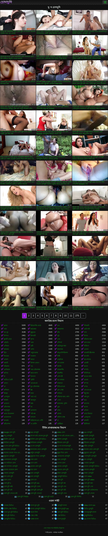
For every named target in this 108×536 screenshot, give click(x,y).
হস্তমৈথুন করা (61, 346)
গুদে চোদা (34, 463)
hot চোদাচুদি (35, 432)
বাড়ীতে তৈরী (8, 380)
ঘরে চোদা (34, 470)
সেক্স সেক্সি (34, 515)
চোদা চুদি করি (8, 486)
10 (65, 315)
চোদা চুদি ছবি (61, 490)
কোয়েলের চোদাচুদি (63, 456)
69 (31, 390)
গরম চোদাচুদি (61, 459)
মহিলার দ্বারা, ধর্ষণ (63, 397)
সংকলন (33, 356)
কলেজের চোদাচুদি (10, 449)
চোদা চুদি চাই (8, 490)
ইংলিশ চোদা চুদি (9, 439)
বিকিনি (6, 400)
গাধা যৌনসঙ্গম (35, 369)
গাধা (5, 329)
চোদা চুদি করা (88, 483)
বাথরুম (6, 420)
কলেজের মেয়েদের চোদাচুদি (66, 449)
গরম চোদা (34, 459)
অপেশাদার (87, 359)
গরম (32, 342)
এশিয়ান (6, 346)
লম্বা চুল (86, 397)
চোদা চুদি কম (61, 483)
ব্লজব (5, 325)
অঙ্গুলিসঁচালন (62, 353)
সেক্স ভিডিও (61, 515)
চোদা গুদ (34, 480)
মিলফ (86, 336)
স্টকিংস (86, 346)
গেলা (59, 400)
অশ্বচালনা (60, 329)
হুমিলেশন (7, 424)
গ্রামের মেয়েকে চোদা (11, 470)
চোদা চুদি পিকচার (22, 497)
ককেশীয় (60, 373)
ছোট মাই (87, 329)
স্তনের (86, 407)
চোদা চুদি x (7, 483)
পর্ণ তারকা (60, 363)
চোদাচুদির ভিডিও (9, 519)
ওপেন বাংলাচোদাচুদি (64, 446)
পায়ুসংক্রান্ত (34, 353)
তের (58, 339)
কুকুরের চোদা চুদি (89, 453)
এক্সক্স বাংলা (35, 519)
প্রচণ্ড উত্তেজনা (9, 413)
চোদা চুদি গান (61, 486)
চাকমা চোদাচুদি (89, 473)
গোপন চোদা (61, 463)
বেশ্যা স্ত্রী (60, 376)
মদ (31, 407)
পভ (32, 366)
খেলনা (86, 349)
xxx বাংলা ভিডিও (90, 519)
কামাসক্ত (60, 349)
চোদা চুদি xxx (35, 483)
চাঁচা (58, 332)
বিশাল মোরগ (35, 363)
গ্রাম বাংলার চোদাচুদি (11, 466)
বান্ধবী (6, 363)
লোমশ (6, 359)
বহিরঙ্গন (6, 366)
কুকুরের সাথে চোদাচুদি (38, 456)
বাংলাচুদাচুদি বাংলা (90, 512)
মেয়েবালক (7, 417)
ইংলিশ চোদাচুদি (62, 439)
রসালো (33, 417)
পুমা (58, 407)
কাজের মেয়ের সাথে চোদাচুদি (13, 453)
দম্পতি (86, 369)
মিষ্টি (58, 356)
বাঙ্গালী (86, 420)
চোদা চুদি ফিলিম (76, 497)
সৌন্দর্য (59, 342)
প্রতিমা (86, 410)
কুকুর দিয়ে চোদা (62, 453)
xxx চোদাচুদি (88, 432)
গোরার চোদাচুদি (89, 463)
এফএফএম (87, 390)
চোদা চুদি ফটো (49, 497)
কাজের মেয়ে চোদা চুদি (91, 449)
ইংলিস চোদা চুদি (89, 439)
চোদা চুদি (60, 480)
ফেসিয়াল (7, 369)
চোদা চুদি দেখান (89, 493)
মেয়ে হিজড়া (88, 413)
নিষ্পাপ (6, 336)
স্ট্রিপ (5, 353)
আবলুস (33, 400)
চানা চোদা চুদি (8, 476)
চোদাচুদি (6, 2)
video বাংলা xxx (89, 505)
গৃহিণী (32, 380)
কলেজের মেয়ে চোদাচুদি (39, 449)
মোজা (59, 413)
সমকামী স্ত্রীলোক (89, 353)
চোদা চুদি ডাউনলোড (91, 490)
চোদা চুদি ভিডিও (62, 512)
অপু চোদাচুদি (8, 436)
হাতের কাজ (88, 376)
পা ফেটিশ (34, 424)
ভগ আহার (60, 380)
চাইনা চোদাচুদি (62, 473)
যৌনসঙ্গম (7, 407)
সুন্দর (32, 339)
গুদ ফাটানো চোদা (10, 463)
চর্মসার (6, 373)
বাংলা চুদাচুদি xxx (63, 509)
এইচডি (6, 342)
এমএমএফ (34, 383)
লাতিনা (59, 393)
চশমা (32, 393)
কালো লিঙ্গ (34, 512)
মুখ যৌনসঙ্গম (35, 386)
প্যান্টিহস (60, 424)
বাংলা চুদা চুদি (35, 505)
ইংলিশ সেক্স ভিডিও (10, 509)
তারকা (86, 380)
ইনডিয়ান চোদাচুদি (36, 442)
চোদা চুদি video (89, 480)
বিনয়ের (6, 356)
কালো (86, 366)
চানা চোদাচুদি (35, 476)
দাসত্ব (86, 386)
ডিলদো (33, 376)
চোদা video (88, 476)
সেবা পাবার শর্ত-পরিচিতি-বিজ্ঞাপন (54, 528)
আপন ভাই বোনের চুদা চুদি (39, 436)
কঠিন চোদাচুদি (88, 446)
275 (77, 315)
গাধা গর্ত (33, 397)
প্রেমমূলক (87, 417)
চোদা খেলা (7, 480)
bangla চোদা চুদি (9, 432)
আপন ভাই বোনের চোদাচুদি (66, 436)
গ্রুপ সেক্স (60, 390)
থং (5, 386)
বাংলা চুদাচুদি (61, 519)
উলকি (59, 366)
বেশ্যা (32, 349)
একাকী (86, 363)
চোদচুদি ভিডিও (62, 476)
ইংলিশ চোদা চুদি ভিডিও (38, 439)
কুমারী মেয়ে (8, 339)
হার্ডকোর (33, 329)
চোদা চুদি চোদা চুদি (37, 490)
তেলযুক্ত (7, 397)
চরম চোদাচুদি (35, 473)
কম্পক (86, 383)
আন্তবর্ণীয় (60, 369)
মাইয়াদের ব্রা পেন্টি (37, 420)
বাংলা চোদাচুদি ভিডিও (38, 509)
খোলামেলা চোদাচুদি (10, 459)
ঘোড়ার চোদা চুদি (62, 470)
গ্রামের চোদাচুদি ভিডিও (91, 466)
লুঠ (58, 336)
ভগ (58, 325)
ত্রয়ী (32, 346)
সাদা (85, 332)
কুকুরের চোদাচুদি (9, 456)
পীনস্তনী (86, 325)
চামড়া (32, 359)
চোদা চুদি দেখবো (36, 493)
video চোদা (61, 432)
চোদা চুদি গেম (88, 486)
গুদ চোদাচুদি (88, 459)
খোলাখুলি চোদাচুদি (90, 456)
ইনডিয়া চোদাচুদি (9, 442)
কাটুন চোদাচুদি (35, 453)
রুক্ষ (32, 403)
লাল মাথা (87, 342)
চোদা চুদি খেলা (35, 486)
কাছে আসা (34, 373)
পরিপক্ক (33, 413)
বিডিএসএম (61, 386)
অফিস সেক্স (61, 417)
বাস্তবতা (60, 383)
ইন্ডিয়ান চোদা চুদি (63, 442)
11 (71, 315)
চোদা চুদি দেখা (62, 493)
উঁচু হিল (86, 393)
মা (4, 376)
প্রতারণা (6, 403)
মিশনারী (33, 336)
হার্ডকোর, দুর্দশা (62, 403)
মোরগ (6, 383)
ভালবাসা (33, 410)
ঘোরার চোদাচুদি (9, 473)
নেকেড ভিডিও (9, 505)
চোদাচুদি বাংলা (62, 505)
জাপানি (86, 356)
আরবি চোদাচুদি (89, 436)
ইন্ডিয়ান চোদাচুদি (89, 442)
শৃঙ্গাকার (6, 349)
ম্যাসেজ (86, 403)
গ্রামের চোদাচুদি (62, 466)
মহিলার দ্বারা (88, 339)
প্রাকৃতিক (60, 359)
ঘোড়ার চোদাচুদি (89, 470)
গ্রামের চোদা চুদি (36, 466)
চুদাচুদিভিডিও (88, 515)
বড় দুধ (6, 332)
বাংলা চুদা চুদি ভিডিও (11, 512)
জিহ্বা (6, 393)
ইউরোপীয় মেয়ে (36, 325)
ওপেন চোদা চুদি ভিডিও (11, 446)
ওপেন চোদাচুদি (35, 446)
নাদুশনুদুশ (7, 410)
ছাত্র (85, 400)
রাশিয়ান (6, 390)
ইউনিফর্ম (87, 424)
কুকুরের (33, 332)
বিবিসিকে (87, 373)
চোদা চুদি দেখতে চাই (10, 493)
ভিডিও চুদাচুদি (88, 509)
